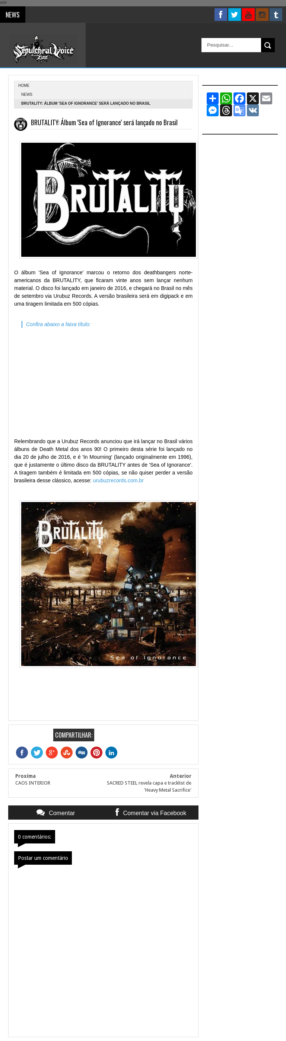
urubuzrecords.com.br (118, 480)
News (26, 94)
